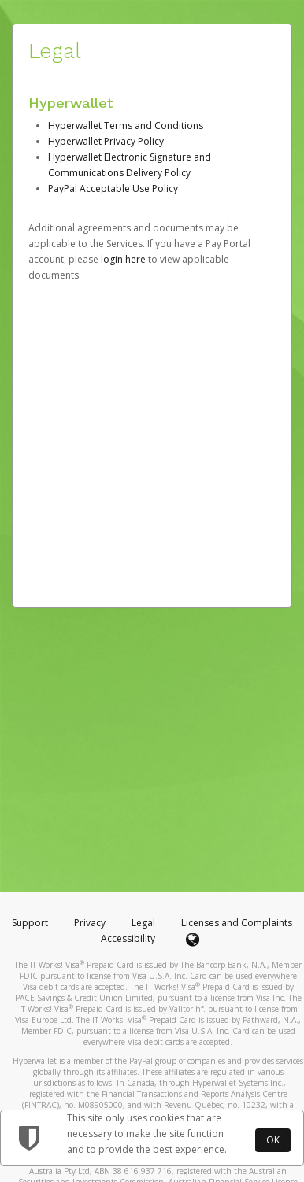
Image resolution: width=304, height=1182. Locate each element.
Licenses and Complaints (236, 922)
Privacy (90, 922)
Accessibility (128, 938)
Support (30, 922)
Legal (143, 922)
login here (123, 259)
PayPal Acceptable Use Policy (113, 188)
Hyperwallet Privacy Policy (106, 141)
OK (273, 1140)
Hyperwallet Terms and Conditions (125, 125)
